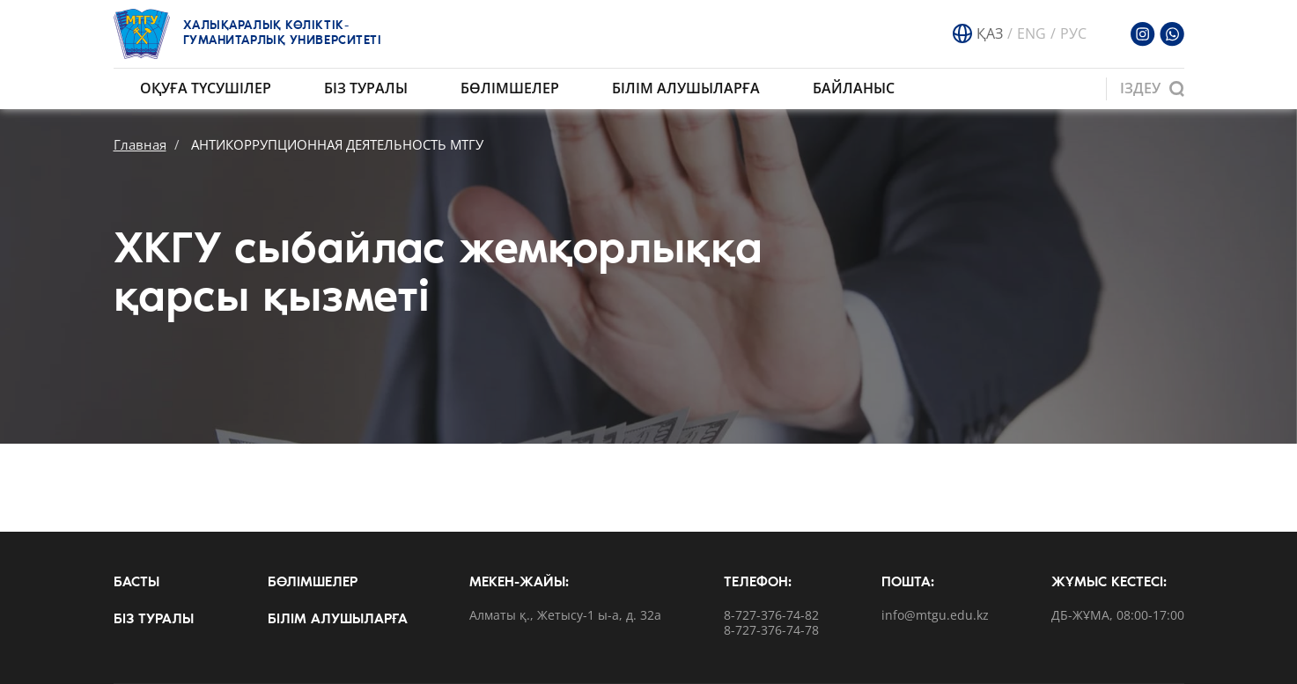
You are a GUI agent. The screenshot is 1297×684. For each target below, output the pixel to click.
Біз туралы (366, 88)
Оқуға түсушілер (205, 88)
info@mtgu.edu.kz (935, 615)
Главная (140, 144)
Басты (136, 583)
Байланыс (854, 88)
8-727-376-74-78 (771, 630)
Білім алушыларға (686, 88)
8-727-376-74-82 (771, 615)
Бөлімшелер (510, 88)
